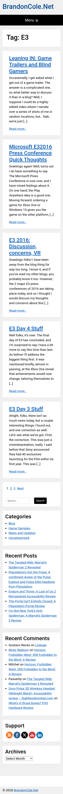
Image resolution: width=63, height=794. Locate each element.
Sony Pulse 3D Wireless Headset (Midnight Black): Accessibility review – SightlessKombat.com (32, 693)
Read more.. (17, 129)
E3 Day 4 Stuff (26, 328)
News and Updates (22, 533)
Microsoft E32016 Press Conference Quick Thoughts (30, 153)
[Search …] (17, 501)
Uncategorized (19, 538)
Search (40, 500)
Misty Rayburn (19, 650)
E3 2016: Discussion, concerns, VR (25, 246)
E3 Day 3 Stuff (26, 409)
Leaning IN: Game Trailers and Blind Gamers (30, 64)
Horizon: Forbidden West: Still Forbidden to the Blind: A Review (33, 655)
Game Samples (19, 528)
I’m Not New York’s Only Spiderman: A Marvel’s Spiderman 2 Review (33, 615)
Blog (12, 523)
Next (20, 488)
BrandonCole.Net (28, 7)
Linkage (41, 645)
